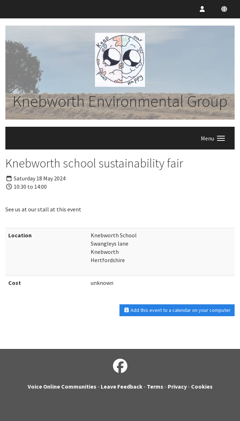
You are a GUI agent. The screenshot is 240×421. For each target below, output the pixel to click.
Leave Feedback (121, 386)
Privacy (177, 386)
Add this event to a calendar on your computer (177, 310)
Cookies (202, 386)
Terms (155, 386)
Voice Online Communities (62, 386)
